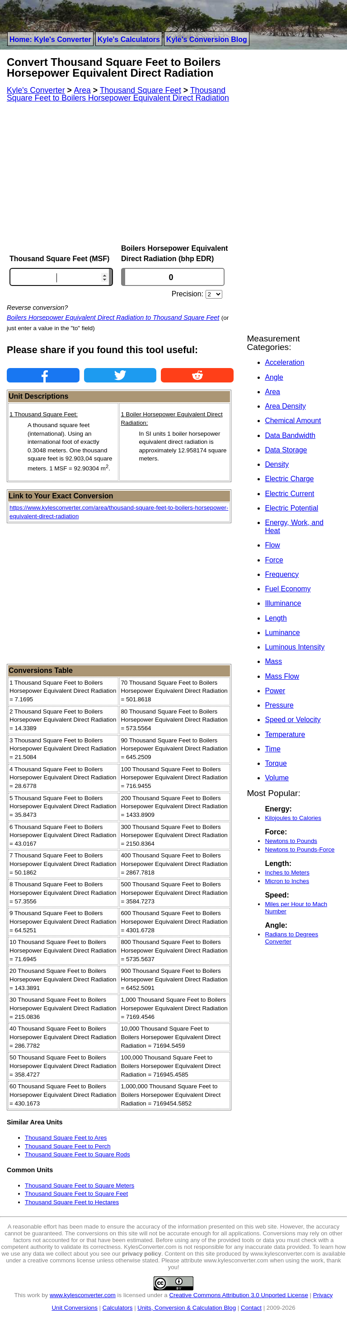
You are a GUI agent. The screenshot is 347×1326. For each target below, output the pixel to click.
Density (277, 464)
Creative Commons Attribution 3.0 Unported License (238, 1295)
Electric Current (289, 493)
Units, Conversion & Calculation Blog (186, 1307)
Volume (277, 778)
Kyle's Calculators (129, 39)
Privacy (323, 1295)
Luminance (282, 632)
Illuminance (283, 603)
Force (274, 560)
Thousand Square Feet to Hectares (72, 1202)
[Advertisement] (120, 173)
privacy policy (141, 1253)
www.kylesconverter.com (83, 1295)
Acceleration (284, 362)
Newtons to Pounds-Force (299, 849)
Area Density (285, 406)
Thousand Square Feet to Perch (68, 1146)
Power (275, 691)
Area (272, 392)
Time (273, 749)
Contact (251, 1307)
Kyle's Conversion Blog (206, 39)
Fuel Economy (287, 589)
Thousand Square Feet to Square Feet (76, 1193)
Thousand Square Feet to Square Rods (77, 1154)
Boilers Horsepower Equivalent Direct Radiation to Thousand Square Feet (113, 317)
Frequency (282, 574)
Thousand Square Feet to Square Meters (79, 1185)
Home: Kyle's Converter (50, 39)
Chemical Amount (293, 420)
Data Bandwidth (290, 435)
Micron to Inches (287, 881)
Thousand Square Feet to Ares (66, 1137)
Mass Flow (282, 676)
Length (275, 618)
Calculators (118, 1307)
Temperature (285, 734)
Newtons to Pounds (291, 841)
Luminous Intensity (294, 647)
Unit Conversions (74, 1307)
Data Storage (286, 450)
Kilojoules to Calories (293, 818)
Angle (274, 377)
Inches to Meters (287, 872)
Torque (275, 763)
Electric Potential (291, 508)
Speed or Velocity (292, 719)
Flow (272, 545)
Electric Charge (289, 479)
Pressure (279, 705)
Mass (273, 661)
